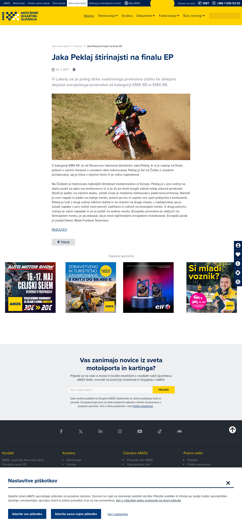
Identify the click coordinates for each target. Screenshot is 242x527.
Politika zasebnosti (199, 464)
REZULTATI (59, 229)
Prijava (164, 390)
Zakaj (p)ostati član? (139, 464)
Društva (71, 464)
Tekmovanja (74, 460)
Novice (79, 46)
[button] (237, 16)
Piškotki (192, 460)
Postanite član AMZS (140, 460)
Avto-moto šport (62, 46)
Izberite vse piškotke (27, 514)
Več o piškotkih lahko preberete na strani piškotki (148, 500)
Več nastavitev (118, 514)
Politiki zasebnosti (143, 406)
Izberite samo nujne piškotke (76, 514)
